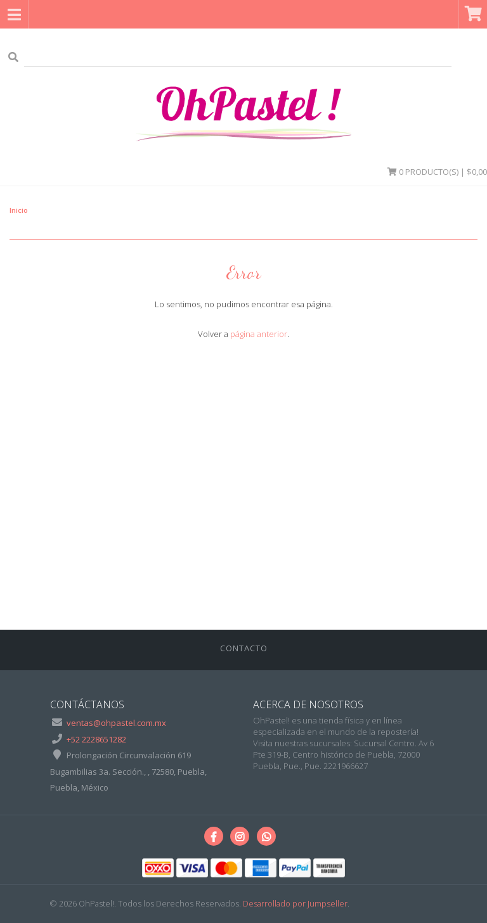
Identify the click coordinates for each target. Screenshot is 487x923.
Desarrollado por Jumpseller (295, 903)
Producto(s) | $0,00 (437, 171)
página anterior (258, 334)
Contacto (244, 648)
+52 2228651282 (96, 739)
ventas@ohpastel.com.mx (116, 723)
